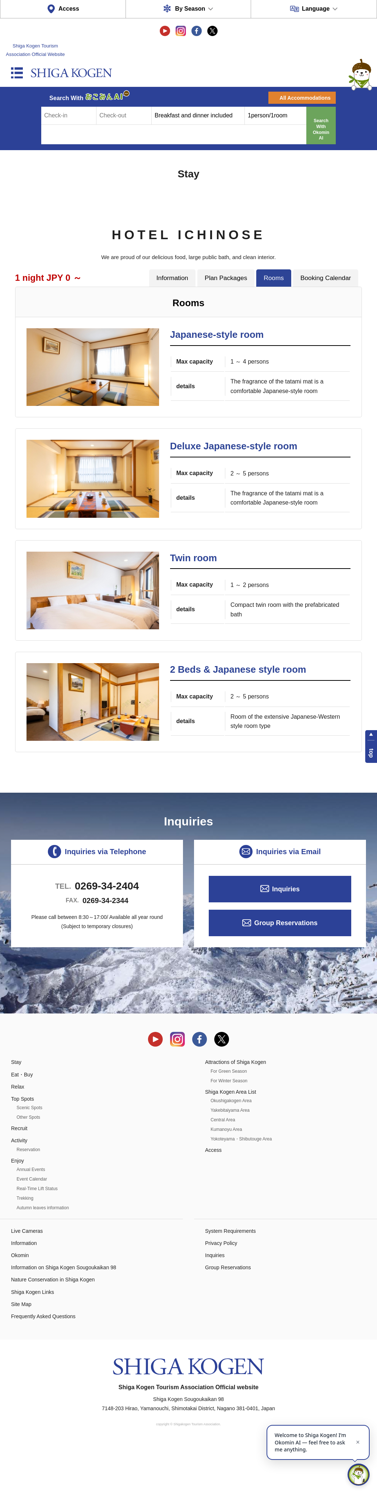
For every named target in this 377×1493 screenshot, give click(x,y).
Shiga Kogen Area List (230, 1138)
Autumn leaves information (43, 1254)
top (371, 753)
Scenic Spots (29, 1154)
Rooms (274, 278)
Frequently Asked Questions (43, 1363)
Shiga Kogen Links (32, 1338)
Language (316, 9)
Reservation (28, 1196)
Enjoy (17, 1207)
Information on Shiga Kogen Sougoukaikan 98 (63, 1314)
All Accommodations (305, 98)
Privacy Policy (221, 1289)
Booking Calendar (325, 278)
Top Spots (22, 1145)
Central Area (223, 1166)
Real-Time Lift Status (37, 1235)
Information (172, 278)
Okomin (20, 1302)
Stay (16, 1109)
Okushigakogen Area (231, 1147)
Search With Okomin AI (321, 129)
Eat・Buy (22, 1121)
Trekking (25, 1244)
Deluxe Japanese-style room (233, 458)
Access (69, 9)
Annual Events (31, 1215)
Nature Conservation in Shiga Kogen (53, 1326)
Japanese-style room (217, 334)
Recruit (19, 1175)
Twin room (193, 581)
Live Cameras (27, 1277)
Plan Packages (226, 278)
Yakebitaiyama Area (230, 1156)
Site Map (21, 1351)
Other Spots (28, 1164)
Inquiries (286, 935)
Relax (17, 1133)
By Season (190, 9)
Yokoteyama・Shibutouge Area (241, 1185)
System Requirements (230, 1277)
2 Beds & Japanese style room (238, 704)
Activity (19, 1187)
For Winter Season (229, 1127)
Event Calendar (32, 1225)
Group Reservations (285, 969)
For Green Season (229, 1117)
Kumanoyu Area (226, 1175)
